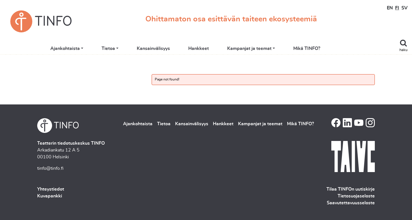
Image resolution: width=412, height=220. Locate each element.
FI (397, 8)
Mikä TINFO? (327, 49)
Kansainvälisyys (174, 49)
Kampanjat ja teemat (270, 49)
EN (390, 8)
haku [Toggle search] (403, 50)
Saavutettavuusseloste (351, 203)
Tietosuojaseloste (356, 196)
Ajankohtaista (85, 49)
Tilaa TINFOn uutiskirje (350, 189)
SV (404, 8)
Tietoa (129, 49)
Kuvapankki (49, 196)
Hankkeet (219, 49)
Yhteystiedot (50, 189)
